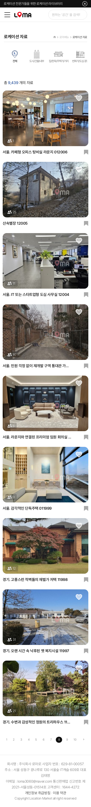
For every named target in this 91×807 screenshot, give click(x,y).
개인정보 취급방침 (37, 793)
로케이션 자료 (80, 37)
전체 (15, 56)
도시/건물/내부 (36, 56)
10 (75, 739)
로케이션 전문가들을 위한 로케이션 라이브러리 (33, 4)
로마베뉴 (64, 37)
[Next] (83, 740)
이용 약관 (59, 793)
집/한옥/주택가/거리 (58, 56)
